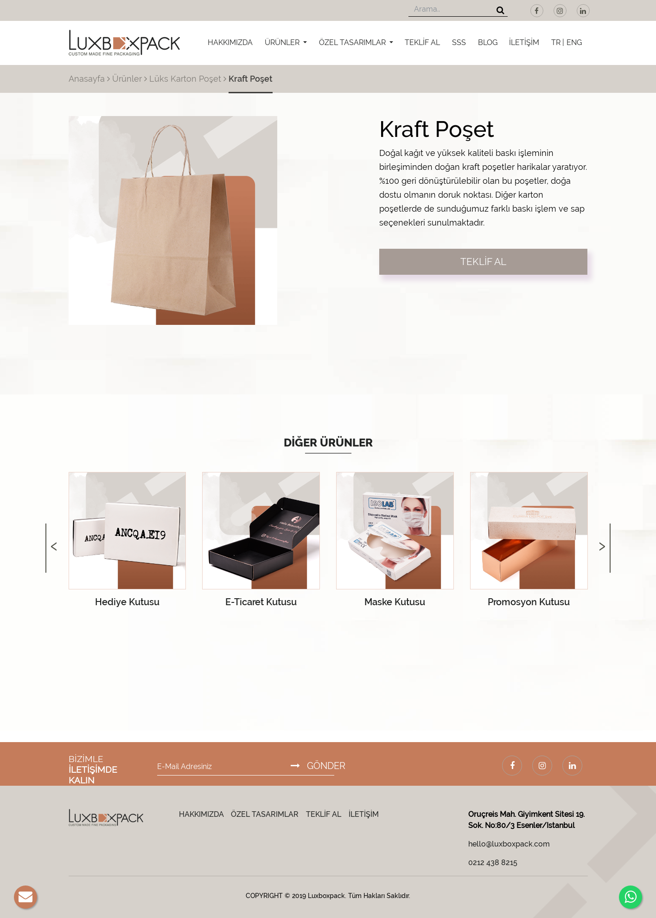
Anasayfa (87, 79)
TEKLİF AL (422, 42)
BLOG (487, 42)
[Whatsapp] (630, 897)
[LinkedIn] (583, 11)
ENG (574, 42)
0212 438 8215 (492, 862)
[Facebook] (537, 11)
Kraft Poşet (251, 79)
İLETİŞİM (524, 42)
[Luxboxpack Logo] (124, 42)
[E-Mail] (25, 897)
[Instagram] (560, 11)
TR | (557, 42)
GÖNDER (318, 765)
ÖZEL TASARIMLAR (353, 42)
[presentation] (54, 536)
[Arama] (500, 11)
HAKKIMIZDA (230, 42)
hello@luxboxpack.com (509, 844)
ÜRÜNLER (283, 42)
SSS (459, 42)
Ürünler (127, 79)
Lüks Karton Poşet (185, 79)
